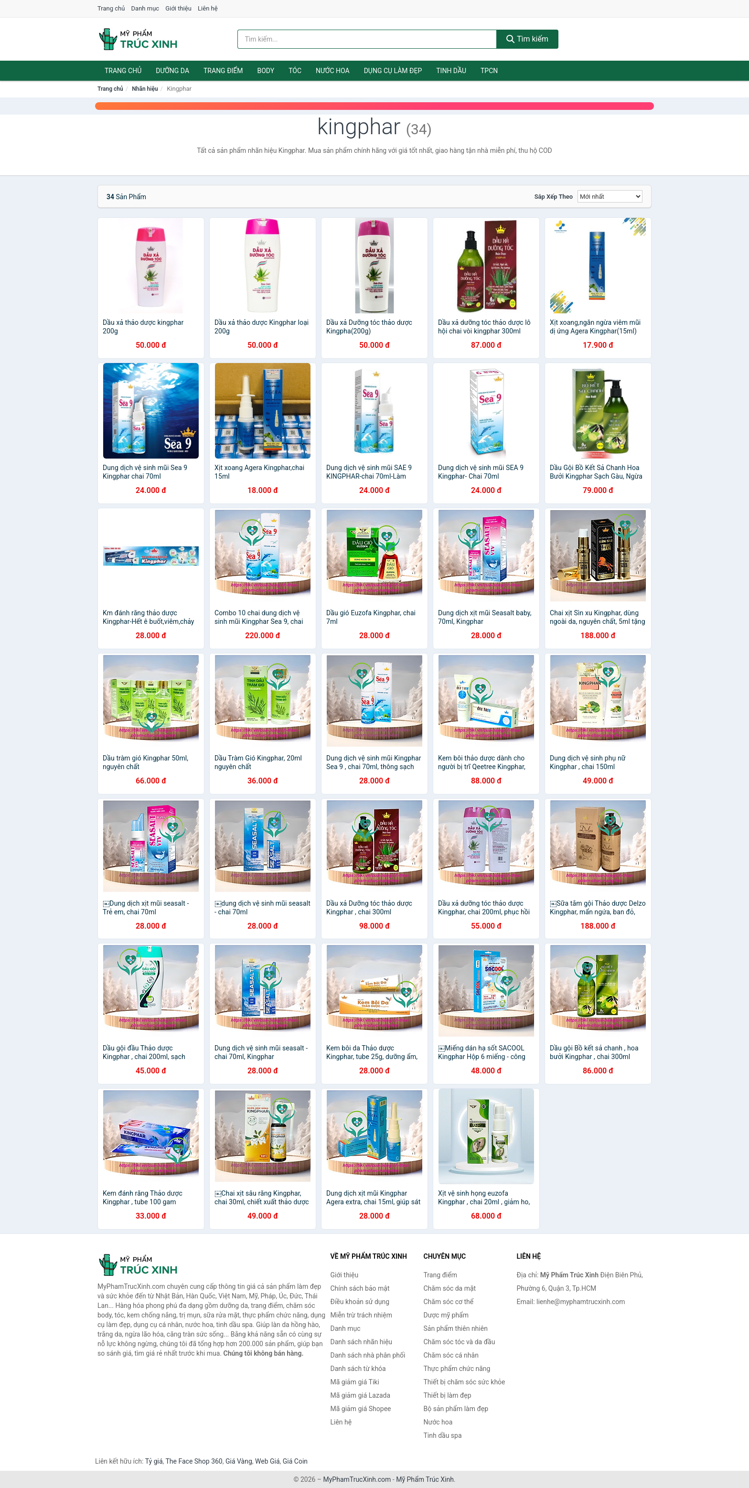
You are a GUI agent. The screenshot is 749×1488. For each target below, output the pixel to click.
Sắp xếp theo (554, 196)
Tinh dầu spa (443, 1435)
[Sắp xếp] (610, 196)
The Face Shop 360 (193, 1461)
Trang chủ (111, 8)
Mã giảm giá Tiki (355, 1382)
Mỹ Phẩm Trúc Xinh (425, 1479)
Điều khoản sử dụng (360, 1302)
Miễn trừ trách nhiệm (361, 1315)
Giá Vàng (238, 1461)
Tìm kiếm (527, 38)
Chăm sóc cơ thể (449, 1302)
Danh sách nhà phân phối (368, 1355)
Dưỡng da (172, 71)
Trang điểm (223, 71)
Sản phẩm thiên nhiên (456, 1328)
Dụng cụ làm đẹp (393, 71)
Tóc (295, 71)
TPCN (489, 71)
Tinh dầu (451, 71)
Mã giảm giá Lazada (361, 1395)
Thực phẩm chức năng (457, 1368)
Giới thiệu (178, 8)
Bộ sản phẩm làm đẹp (456, 1409)
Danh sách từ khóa (358, 1368)
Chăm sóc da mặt (450, 1288)
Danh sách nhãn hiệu (362, 1342)
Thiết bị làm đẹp (447, 1395)
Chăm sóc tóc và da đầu (459, 1342)
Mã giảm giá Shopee (361, 1409)
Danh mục (145, 8)
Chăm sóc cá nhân (451, 1355)
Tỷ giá (154, 1461)
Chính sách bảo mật (360, 1288)
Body (266, 71)
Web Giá (267, 1461)
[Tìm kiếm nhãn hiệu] (367, 39)
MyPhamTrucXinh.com (357, 1479)
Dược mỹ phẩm (446, 1315)
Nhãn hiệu (145, 89)
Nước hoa (333, 71)
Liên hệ (208, 8)
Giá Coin (295, 1461)
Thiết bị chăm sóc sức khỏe (464, 1382)
